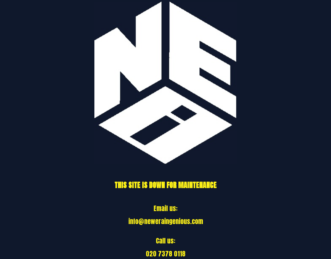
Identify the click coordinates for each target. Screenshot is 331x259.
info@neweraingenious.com (165, 221)
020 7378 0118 (166, 254)
